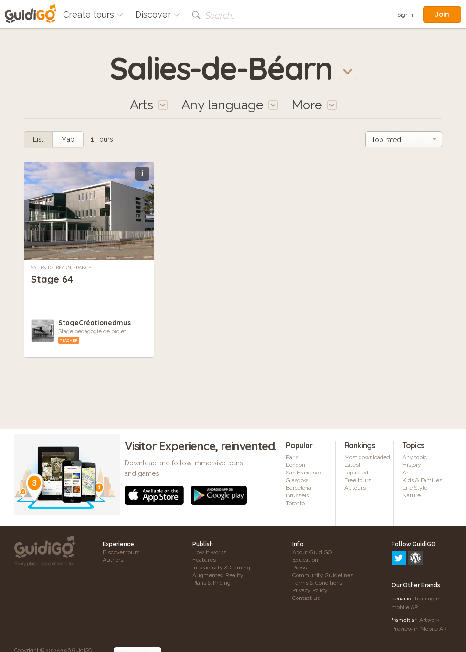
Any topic (414, 457)
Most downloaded (367, 457)
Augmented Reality (218, 575)
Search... (220, 16)
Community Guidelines (322, 575)
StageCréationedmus (94, 322)
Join (442, 14)
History (411, 465)
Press (299, 567)
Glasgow (297, 480)
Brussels (297, 495)
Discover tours (121, 552)
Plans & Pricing (211, 582)
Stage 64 (52, 279)
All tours (355, 487)
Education (305, 560)
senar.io (401, 557)
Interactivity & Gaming (221, 567)
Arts (407, 472)
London (295, 465)
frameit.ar (404, 579)
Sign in (406, 14)
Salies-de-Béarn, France (61, 267)
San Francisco (303, 472)
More (314, 104)
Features (204, 560)
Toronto (295, 503)
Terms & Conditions (317, 582)
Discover (157, 15)
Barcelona (298, 487)
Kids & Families (422, 480)
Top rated (356, 472)
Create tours (93, 15)
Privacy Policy (310, 590)
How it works (209, 552)
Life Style (414, 487)
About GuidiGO (312, 552)
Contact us (306, 598)
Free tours (357, 480)
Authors (113, 560)
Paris (292, 457)
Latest (352, 465)
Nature (411, 495)
